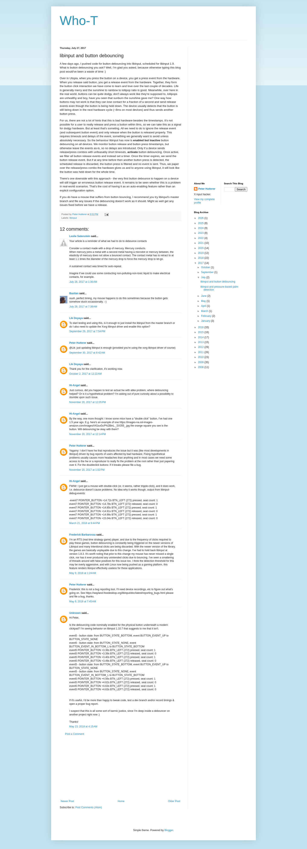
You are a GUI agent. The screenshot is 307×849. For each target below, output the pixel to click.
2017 (201, 263)
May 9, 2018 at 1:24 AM (82, 573)
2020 (201, 248)
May (204, 301)
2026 (201, 218)
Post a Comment (74, 733)
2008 (201, 367)
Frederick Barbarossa (82, 534)
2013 (201, 342)
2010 (201, 357)
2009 (201, 362)
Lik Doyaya (76, 318)
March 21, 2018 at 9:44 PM (84, 523)
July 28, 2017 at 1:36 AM (83, 281)
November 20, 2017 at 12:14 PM (87, 434)
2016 (201, 327)
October (206, 267)
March (205, 311)
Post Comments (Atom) (88, 807)
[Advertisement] (120, 767)
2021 (201, 243)
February (206, 316)
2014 (201, 337)
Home (121, 801)
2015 (201, 332)
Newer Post (67, 801)
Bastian (73, 293)
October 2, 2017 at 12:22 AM (85, 373)
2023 (201, 233)
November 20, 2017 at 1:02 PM (86, 469)
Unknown (75, 613)
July (203, 277)
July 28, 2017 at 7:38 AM (83, 306)
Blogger (168, 830)
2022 (201, 238)
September (207, 272)
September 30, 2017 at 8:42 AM (87, 352)
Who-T (79, 20)
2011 (201, 352)
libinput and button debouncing (217, 281)
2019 (201, 253)
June (204, 295)
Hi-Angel (74, 385)
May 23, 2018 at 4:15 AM (83, 726)
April (204, 305)
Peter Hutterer (77, 342)
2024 (201, 228)
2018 (201, 257)
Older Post (174, 801)
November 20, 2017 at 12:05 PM (87, 402)
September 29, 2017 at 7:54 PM (87, 331)
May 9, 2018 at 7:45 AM (82, 601)
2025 (201, 223)
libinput (73, 218)
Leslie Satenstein (79, 236)
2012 (201, 347)
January (206, 320)
